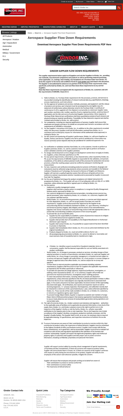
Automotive (7, 46)
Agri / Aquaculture (10, 43)
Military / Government (11, 53)
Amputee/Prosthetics (43, 395)
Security (6, 60)
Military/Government (67, 403)
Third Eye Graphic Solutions (76, 413)
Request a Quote (42, 405)
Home (30, 33)
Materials (39, 399)
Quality (38, 401)
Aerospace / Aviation (11, 39)
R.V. (4, 56)
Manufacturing (41, 397)
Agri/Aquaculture (66, 397)
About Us (38, 33)
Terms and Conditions (43, 407)
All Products (7, 36)
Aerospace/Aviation (66, 395)
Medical (6, 50)
